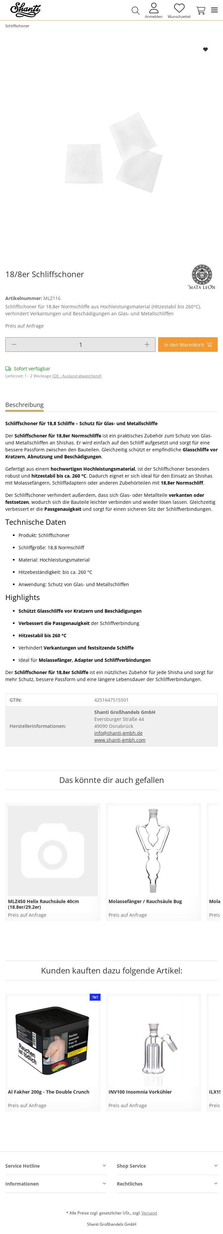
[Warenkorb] (199, 10)
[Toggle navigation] (214, 10)
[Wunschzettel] (179, 10)
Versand (149, 1213)
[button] (135, 10)
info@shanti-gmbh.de (118, 733)
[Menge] (80, 344)
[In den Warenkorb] (188, 344)
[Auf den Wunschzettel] (205, 49)
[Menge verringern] (14, 344)
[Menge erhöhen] (147, 344)
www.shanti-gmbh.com (120, 740)
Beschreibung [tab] (24, 405)
